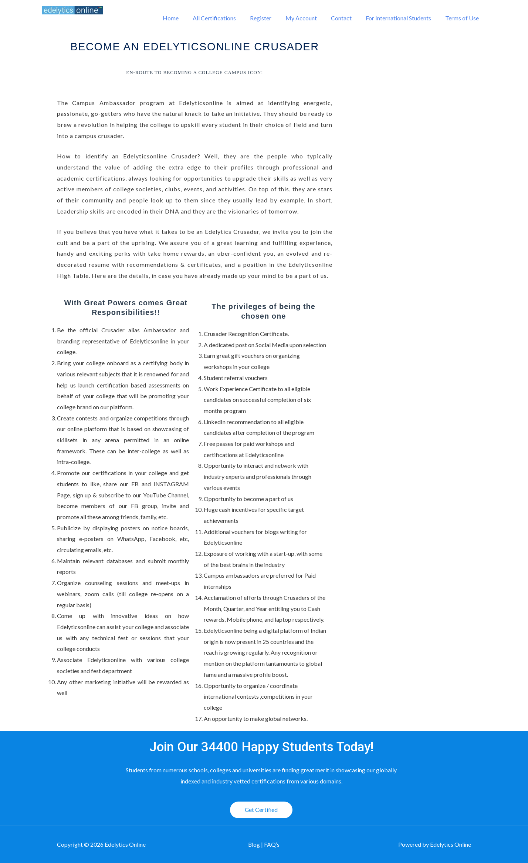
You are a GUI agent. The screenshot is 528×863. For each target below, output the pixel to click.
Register (270, 17)
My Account (309, 17)
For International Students (401, 17)
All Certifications (226, 17)
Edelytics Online (88, 22)
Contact (346, 17)
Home (185, 17)
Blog (254, 844)
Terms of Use (463, 17)
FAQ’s (272, 844)
